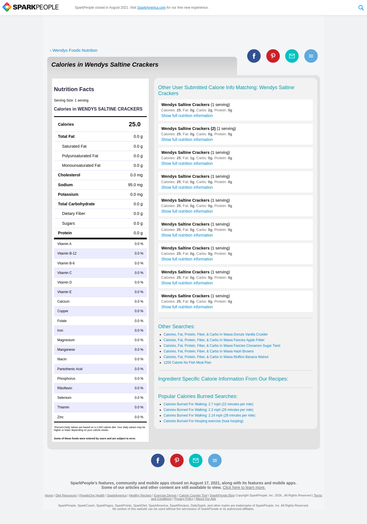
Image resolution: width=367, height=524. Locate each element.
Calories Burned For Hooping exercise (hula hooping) (204, 421)
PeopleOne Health (92, 495)
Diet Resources (66, 495)
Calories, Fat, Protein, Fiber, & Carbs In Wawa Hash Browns (209, 351)
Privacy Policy (183, 498)
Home (49, 495)
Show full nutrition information (187, 115)
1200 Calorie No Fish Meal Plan (187, 363)
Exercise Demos (165, 495)
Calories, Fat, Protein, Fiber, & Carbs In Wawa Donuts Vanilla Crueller (216, 334)
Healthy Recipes (140, 495)
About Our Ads (206, 498)
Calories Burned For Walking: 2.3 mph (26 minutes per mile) (208, 410)
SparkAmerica (117, 495)
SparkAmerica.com (151, 8)
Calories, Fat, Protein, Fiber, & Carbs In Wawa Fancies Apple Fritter (214, 340)
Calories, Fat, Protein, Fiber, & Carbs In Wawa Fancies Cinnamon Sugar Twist (222, 346)
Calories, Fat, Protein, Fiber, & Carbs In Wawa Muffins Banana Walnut (216, 357)
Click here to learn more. (244, 487)
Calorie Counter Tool (193, 495)
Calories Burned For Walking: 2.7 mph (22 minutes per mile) (208, 404)
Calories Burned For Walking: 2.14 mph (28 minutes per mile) (209, 415)
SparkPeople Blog (222, 495)
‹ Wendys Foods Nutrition (74, 50)
